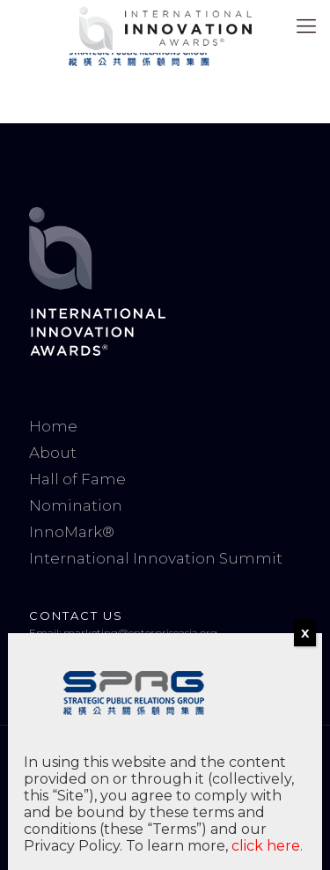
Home (53, 426)
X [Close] (305, 633)
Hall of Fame (77, 479)
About (53, 452)
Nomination (75, 505)
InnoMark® (71, 532)
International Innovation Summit (155, 558)
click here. (267, 845)
